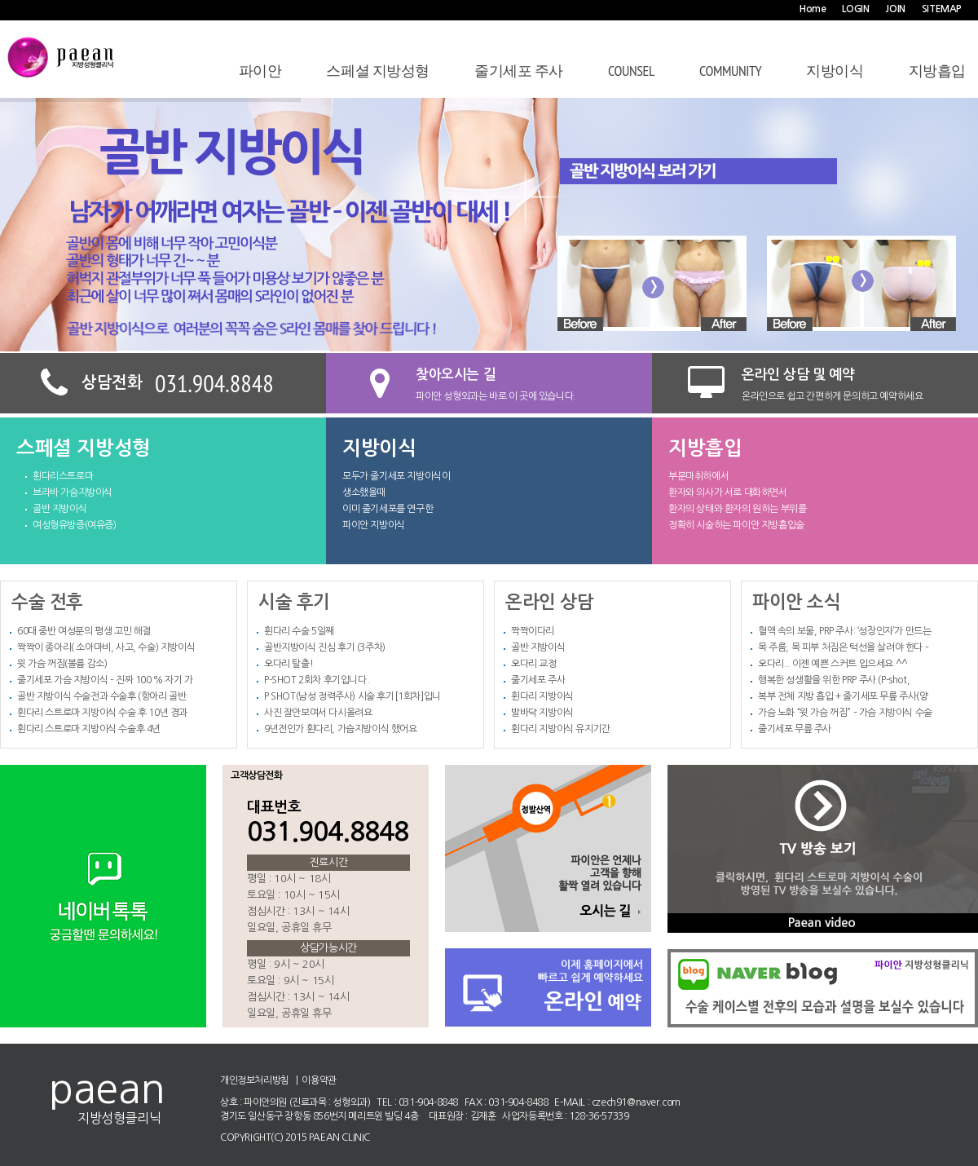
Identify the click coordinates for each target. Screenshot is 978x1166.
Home (813, 9)
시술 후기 (294, 599)
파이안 (260, 70)
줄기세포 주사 (518, 70)
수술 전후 (47, 599)
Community (730, 70)
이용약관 (319, 1080)
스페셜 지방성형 (378, 70)
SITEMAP (942, 9)
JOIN (895, 9)
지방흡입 (937, 70)
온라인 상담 (549, 599)
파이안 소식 (796, 599)
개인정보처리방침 (254, 1080)
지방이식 (834, 70)
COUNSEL (631, 70)
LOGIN (855, 9)
